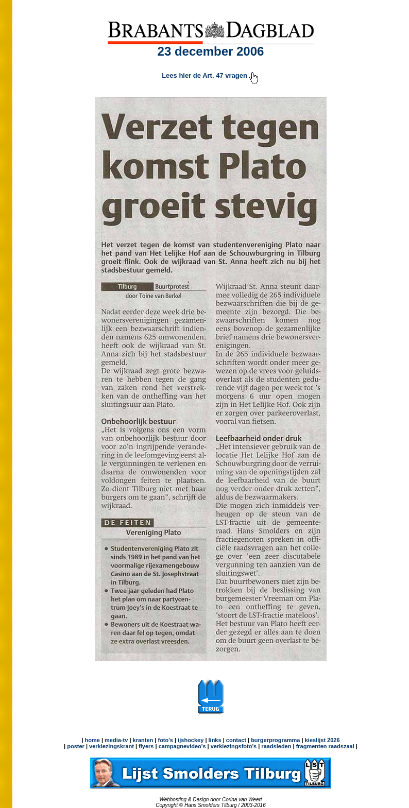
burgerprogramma (274, 740)
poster (75, 746)
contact (236, 740)
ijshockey (190, 740)
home (92, 740)
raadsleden (275, 746)
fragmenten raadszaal (325, 746)
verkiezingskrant (111, 746)
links (215, 740)
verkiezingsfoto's (234, 746)
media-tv (116, 740)
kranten (143, 740)
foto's (165, 740)
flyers (145, 746)
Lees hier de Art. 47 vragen (211, 75)
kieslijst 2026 (322, 740)
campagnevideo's (182, 746)
